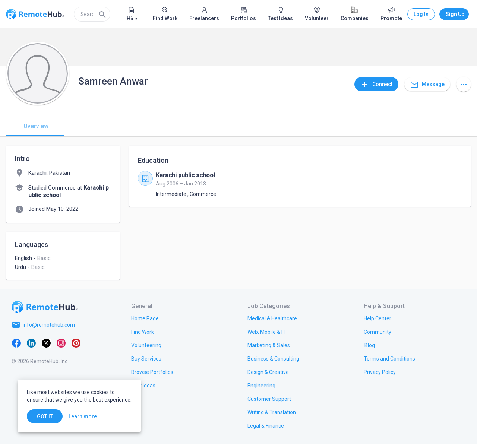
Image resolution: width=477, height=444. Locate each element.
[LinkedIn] (31, 342)
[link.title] (145, 318)
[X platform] (46, 342)
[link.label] (377, 318)
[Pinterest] (76, 342)
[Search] (102, 14)
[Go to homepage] (45, 307)
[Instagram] (61, 342)
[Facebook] (16, 342)
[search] (92, 14)
